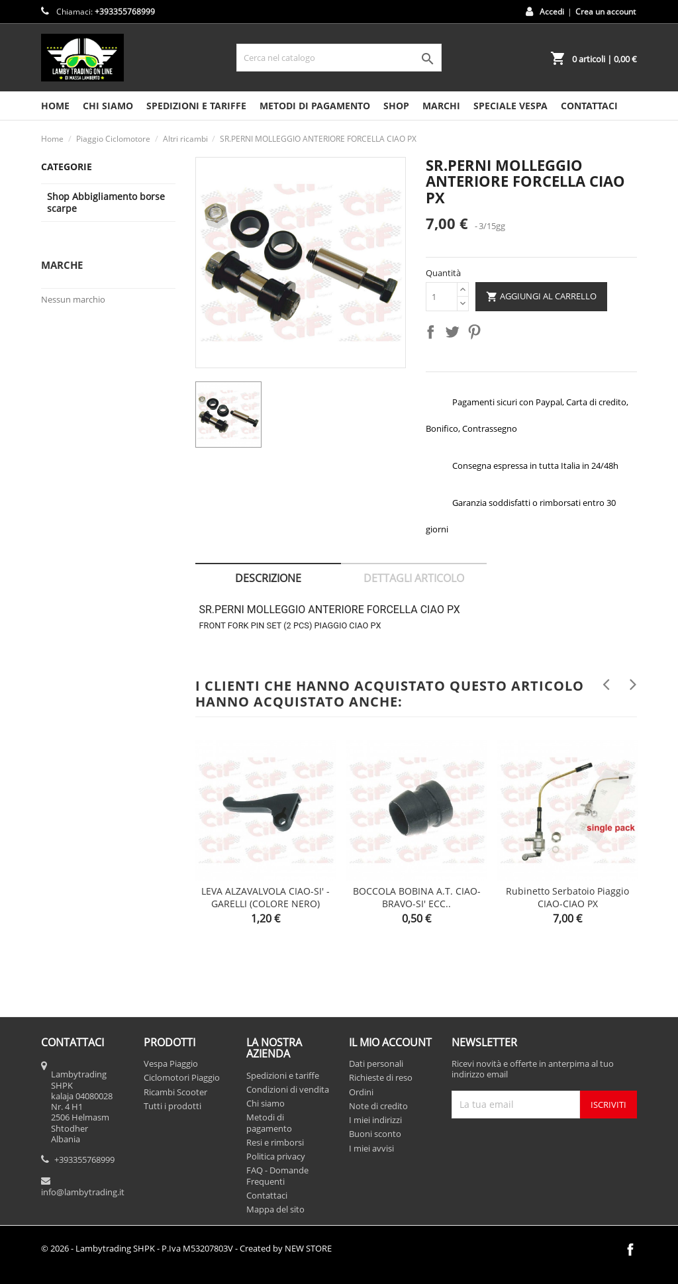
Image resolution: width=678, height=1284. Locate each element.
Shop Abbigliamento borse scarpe (106, 202)
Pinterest (476, 334)
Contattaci (266, 1195)
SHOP (396, 105)
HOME (55, 105)
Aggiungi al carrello (541, 296)
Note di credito (378, 1106)
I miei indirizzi (375, 1120)
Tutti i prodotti (172, 1106)
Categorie (66, 166)
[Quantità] (442, 296)
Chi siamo (108, 105)
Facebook (630, 1249)
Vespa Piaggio (171, 1063)
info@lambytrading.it (82, 1192)
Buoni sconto (375, 1134)
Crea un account (605, 11)
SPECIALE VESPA (510, 105)
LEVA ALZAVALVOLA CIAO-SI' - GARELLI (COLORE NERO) (265, 898)
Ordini (361, 1092)
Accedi (552, 11)
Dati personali (376, 1063)
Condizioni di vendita (287, 1089)
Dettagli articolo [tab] (413, 578)
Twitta (455, 334)
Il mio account (390, 1042)
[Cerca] (339, 58)
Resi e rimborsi (275, 1142)
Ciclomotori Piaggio (182, 1077)
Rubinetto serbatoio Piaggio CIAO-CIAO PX (567, 898)
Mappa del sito (275, 1209)
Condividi (433, 334)
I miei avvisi (371, 1148)
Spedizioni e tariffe (196, 105)
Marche (62, 265)
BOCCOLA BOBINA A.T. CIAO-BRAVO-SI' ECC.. (417, 898)
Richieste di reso (380, 1077)
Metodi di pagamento (315, 105)
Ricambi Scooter (175, 1092)
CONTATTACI (589, 105)
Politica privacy (275, 1156)
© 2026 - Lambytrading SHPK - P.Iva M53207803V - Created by (186, 1248)
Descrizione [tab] (268, 578)
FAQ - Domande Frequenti (277, 1175)
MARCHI (441, 105)
